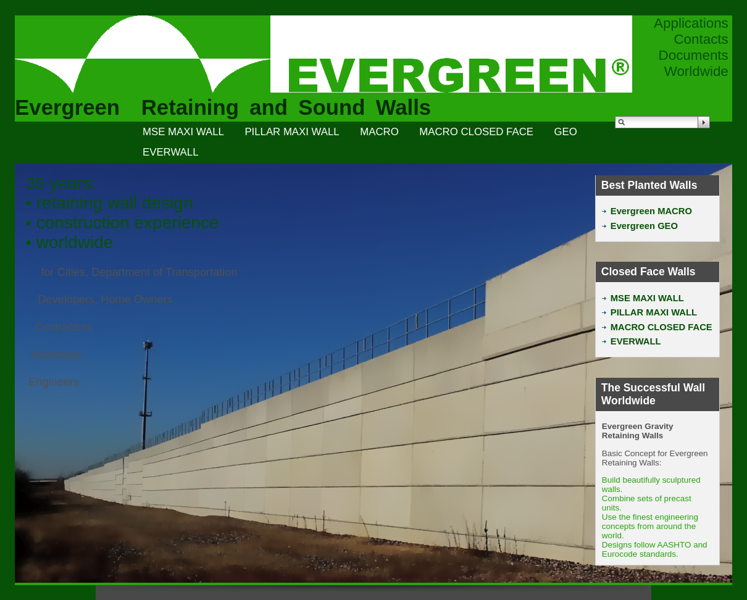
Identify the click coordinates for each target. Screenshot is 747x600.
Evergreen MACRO (647, 211)
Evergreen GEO (640, 226)
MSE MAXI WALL (183, 132)
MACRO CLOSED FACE (476, 132)
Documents (693, 55)
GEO (565, 132)
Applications (691, 23)
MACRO (379, 132)
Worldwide (696, 71)
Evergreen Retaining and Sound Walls (223, 107)
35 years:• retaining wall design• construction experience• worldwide (122, 212)
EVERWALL (170, 152)
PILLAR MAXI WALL (291, 132)
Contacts (701, 39)
